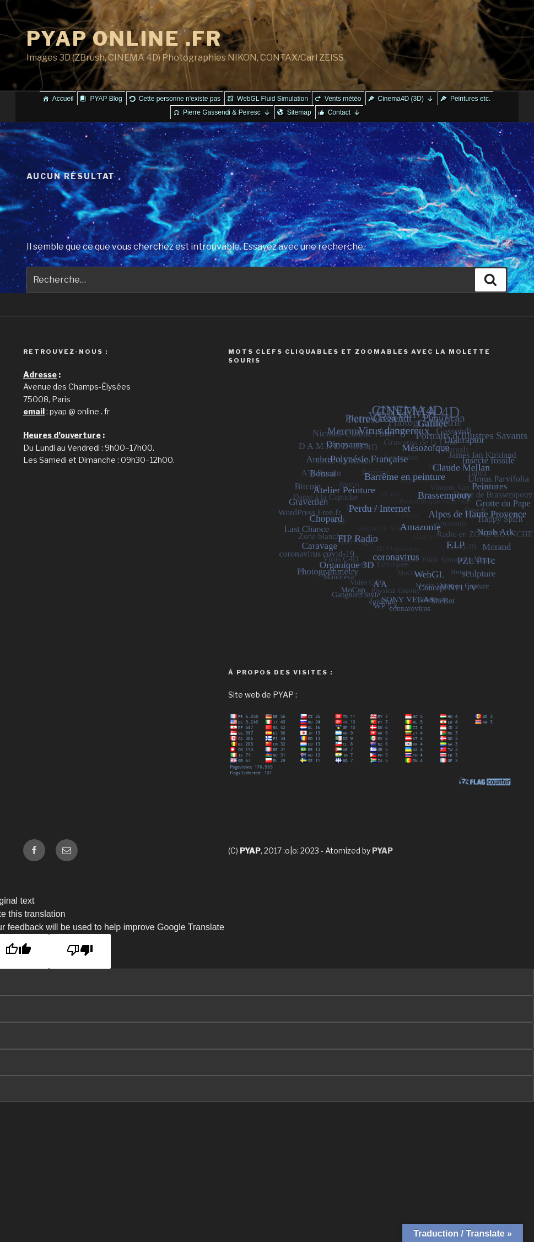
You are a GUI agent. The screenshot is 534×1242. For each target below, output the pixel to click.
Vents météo (343, 98)
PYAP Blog (106, 98)
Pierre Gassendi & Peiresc (227, 112)
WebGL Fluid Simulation (272, 98)
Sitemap (299, 112)
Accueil (63, 98)
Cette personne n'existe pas (179, 98)
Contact (344, 112)
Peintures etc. (470, 98)
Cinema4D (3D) (406, 98)
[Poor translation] (80, 951)
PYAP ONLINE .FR (124, 38)
